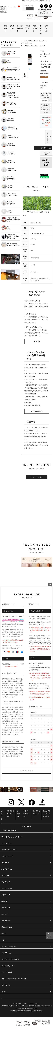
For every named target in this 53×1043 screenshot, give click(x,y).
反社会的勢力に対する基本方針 (46, 813)
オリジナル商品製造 (20, 28)
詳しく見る (37, 341)
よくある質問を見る (36, 411)
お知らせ (40, 30)
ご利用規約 (18, 813)
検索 (30, 8)
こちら (6, 636)
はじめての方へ (12, 28)
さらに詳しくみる (26, 770)
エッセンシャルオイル (40, 40)
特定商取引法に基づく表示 (10, 813)
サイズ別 (24, 43)
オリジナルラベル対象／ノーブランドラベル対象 (46, 95)
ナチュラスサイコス (27, 40)
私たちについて (28, 28)
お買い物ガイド (35, 28)
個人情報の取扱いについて (36, 813)
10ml (30, 43)
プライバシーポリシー (26, 813)
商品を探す (5, 28)
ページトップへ (50, 584)
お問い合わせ (46, 28)
